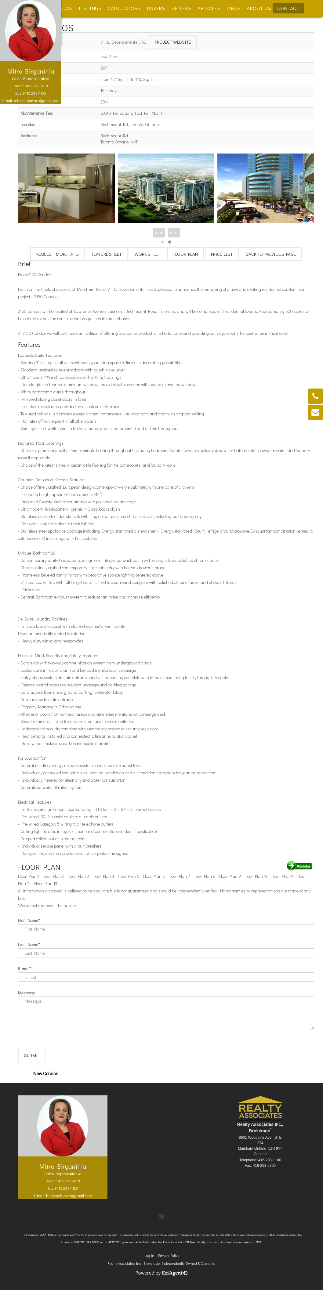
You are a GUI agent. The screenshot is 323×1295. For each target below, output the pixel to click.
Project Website (173, 42)
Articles (209, 8)
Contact (288, 8)
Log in (149, 1260)
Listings (90, 8)
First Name (28, 920)
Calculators (124, 8)
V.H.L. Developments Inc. (123, 42)
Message (26, 993)
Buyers (156, 8)
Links (234, 8)
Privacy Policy (168, 1260)
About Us (259, 8)
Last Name (28, 944)
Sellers (181, 8)
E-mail (23, 968)
